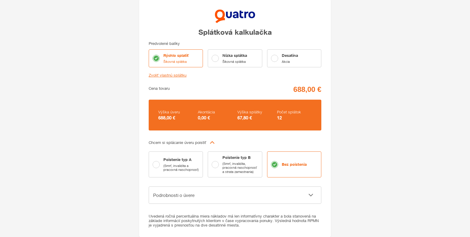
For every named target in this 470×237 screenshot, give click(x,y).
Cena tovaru (159, 88)
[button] (235, 142)
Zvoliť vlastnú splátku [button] (167, 75)
